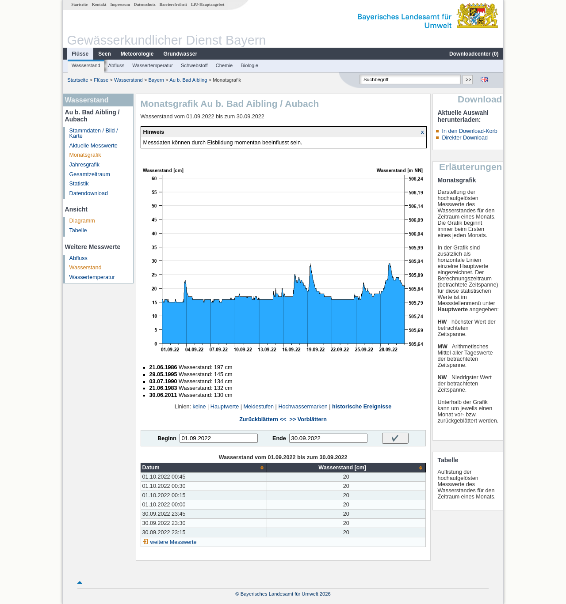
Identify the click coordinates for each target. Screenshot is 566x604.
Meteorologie (137, 54)
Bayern (156, 80)
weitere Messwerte (173, 542)
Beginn (166, 438)
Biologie (249, 65)
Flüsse (80, 54)
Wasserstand (86, 65)
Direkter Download (465, 138)
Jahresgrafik (84, 165)
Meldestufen (258, 407)
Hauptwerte (224, 407)
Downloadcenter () (473, 54)
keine (199, 407)
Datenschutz (145, 4)
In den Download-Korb (469, 131)
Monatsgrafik (85, 155)
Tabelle (78, 230)
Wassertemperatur (152, 65)
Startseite (79, 4)
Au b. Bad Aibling (188, 80)
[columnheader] (204, 467)
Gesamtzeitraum (89, 174)
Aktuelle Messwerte (93, 146)
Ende (279, 438)
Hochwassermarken (302, 407)
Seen (104, 54)
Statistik (79, 184)
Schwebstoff (194, 65)
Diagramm (82, 221)
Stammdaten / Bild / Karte (93, 134)
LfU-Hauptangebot (207, 4)
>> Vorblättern (308, 419)
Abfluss (116, 65)
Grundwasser (181, 54)
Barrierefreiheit (173, 4)
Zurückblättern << (262, 419)
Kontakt (99, 4)
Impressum (120, 4)
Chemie (224, 65)
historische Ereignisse (361, 407)
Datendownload (88, 193)
